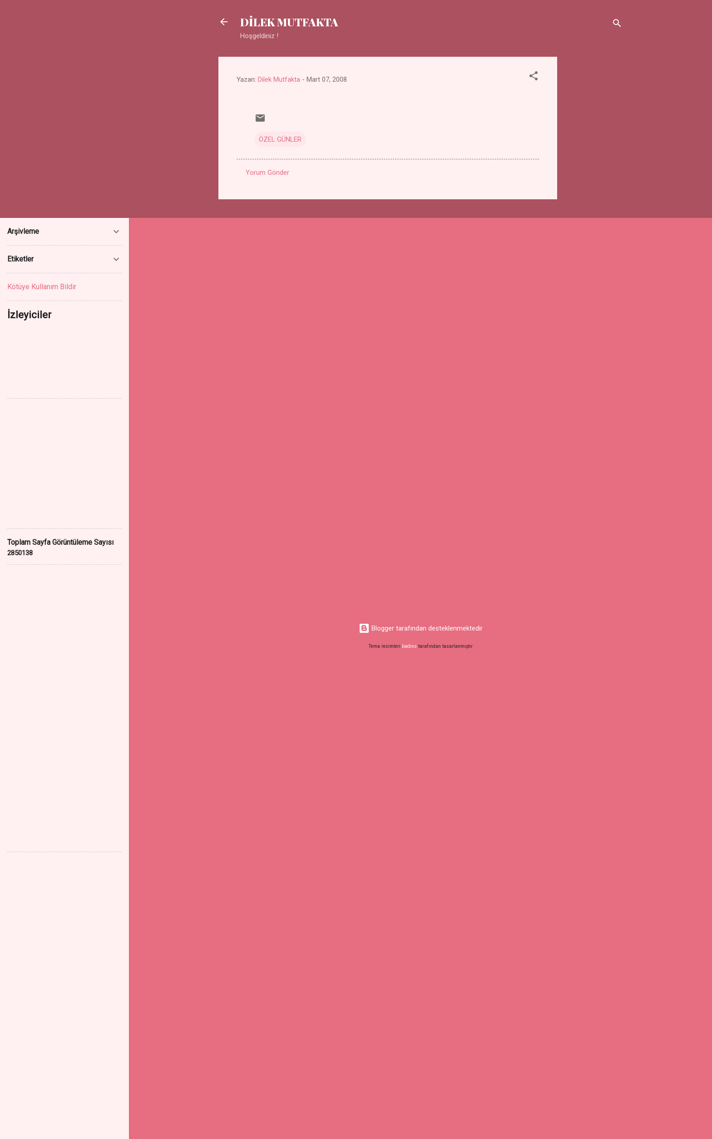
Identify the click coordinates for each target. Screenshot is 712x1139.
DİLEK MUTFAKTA (289, 22)
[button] (533, 77)
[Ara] (617, 25)
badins (409, 646)
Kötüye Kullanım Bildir (41, 286)
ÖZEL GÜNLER (280, 139)
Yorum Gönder (267, 172)
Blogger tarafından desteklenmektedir (421, 628)
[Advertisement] (593, 193)
